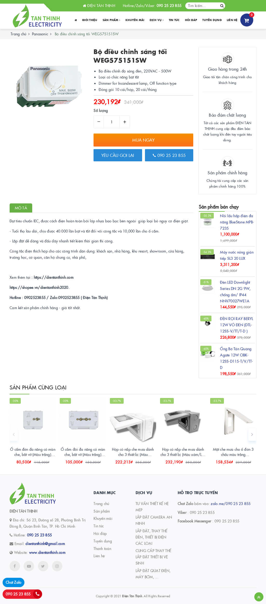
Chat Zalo (13, 582)
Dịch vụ (157, 20)
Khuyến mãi (103, 518)
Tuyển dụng (212, 20)
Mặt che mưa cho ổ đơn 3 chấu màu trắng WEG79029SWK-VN (233, 454)
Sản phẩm (112, 20)
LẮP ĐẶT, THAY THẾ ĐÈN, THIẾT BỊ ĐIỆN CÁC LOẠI (151, 537)
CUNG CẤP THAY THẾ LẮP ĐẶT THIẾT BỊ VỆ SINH (153, 557)
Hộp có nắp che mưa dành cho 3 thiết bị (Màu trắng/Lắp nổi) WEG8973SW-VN (133, 457)
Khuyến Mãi (134, 20)
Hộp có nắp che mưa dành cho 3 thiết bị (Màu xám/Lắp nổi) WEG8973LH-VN (183, 454)
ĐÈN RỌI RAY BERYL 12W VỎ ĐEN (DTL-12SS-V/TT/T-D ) (236, 325)
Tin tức (174, 20)
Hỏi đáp (191, 20)
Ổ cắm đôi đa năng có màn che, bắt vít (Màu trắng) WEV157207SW (83, 454)
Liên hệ (232, 20)
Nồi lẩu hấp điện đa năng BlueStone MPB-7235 (237, 222)
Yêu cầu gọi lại (117, 155)
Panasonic (40, 33)
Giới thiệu (89, 20)
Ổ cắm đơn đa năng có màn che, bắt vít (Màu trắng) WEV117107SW (32, 454)
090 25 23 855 (169, 155)
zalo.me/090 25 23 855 (230, 503)
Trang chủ (101, 503)
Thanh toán (102, 548)
